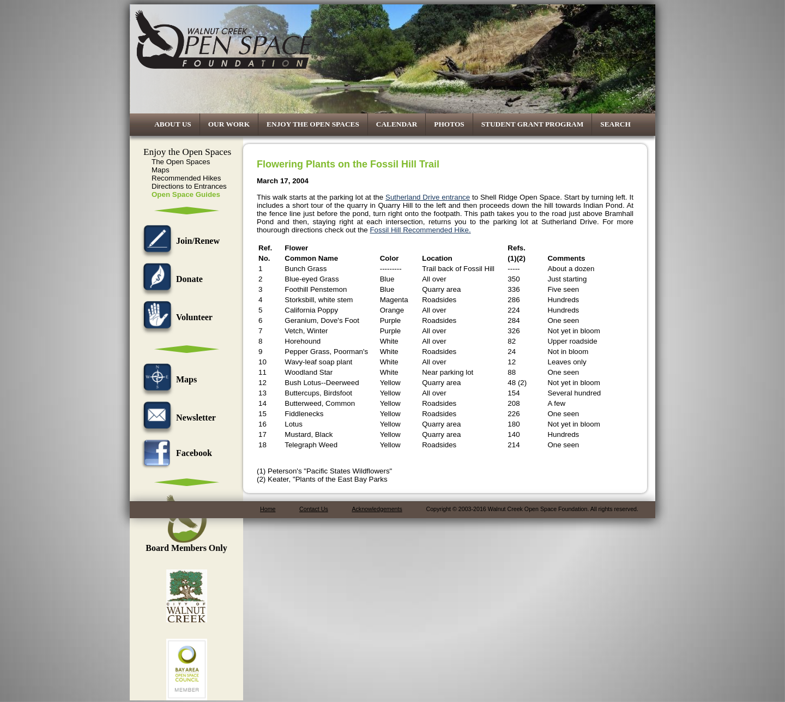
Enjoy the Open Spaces (313, 124)
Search (615, 124)
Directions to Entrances (189, 186)
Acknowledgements (377, 509)
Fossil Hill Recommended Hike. (420, 230)
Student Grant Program (532, 124)
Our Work (229, 124)
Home (267, 509)
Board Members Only (186, 544)
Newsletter (177, 417)
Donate (170, 279)
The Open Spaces (181, 162)
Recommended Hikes (186, 178)
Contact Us (313, 509)
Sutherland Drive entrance (427, 197)
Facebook (175, 453)
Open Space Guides (186, 194)
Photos (449, 124)
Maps (161, 170)
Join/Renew (179, 240)
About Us (172, 124)
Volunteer (175, 317)
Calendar (397, 124)
